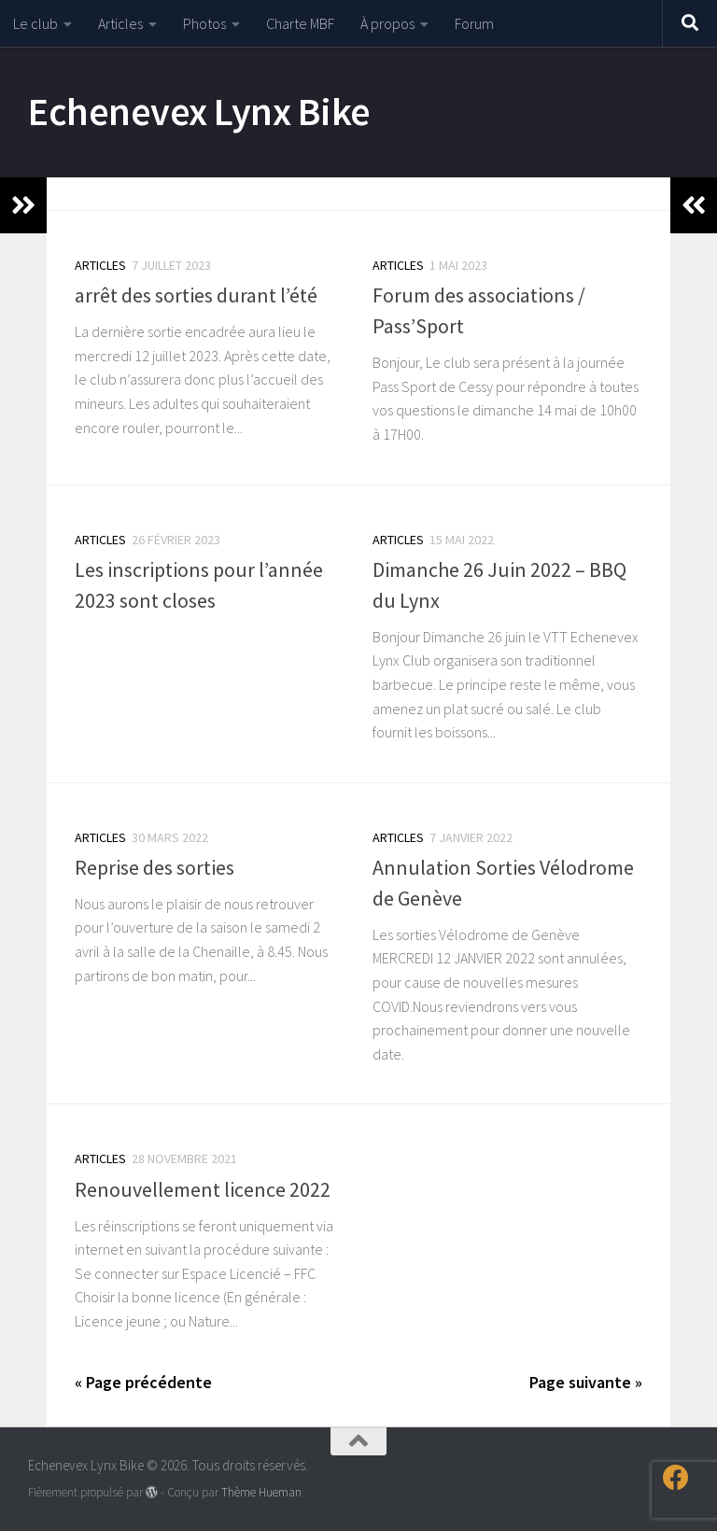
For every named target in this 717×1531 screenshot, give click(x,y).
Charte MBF (300, 23)
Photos (204, 23)
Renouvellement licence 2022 (202, 1189)
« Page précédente (143, 1382)
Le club (35, 23)
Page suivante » (585, 1382)
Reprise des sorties (154, 867)
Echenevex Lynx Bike (199, 111)
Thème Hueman (261, 1492)
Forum (474, 23)
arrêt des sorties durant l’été (196, 295)
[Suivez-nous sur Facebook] (676, 1478)
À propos (387, 23)
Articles (120, 23)
